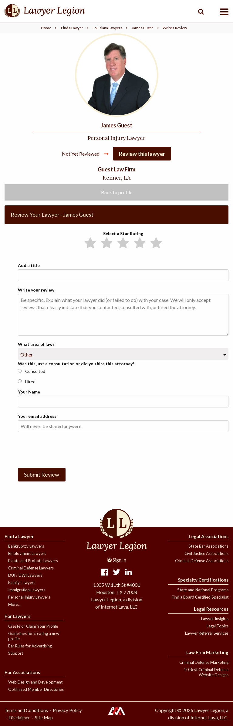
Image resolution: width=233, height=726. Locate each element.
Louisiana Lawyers (107, 27)
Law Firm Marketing (207, 652)
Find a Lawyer (72, 27)
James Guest (142, 27)
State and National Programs (202, 589)
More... (14, 604)
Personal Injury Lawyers (29, 597)
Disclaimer (19, 717)
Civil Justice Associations (206, 553)
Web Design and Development (35, 682)
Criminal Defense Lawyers (31, 568)
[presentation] (64, 449)
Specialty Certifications (203, 579)
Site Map (44, 717)
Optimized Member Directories (36, 689)
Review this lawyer (142, 153)
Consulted (31, 371)
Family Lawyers (21, 582)
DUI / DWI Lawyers (25, 575)
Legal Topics (217, 625)
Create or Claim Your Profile (33, 626)
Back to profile (116, 192)
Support (15, 653)
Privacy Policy (67, 710)
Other (26, 354)
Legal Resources (211, 609)
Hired (26, 381)
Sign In (116, 559)
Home (46, 27)
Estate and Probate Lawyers (33, 560)
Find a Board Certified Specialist (200, 597)
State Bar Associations (208, 546)
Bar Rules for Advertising (30, 645)
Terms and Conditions (26, 710)
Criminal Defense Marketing (203, 662)
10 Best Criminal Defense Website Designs (206, 672)
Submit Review (41, 474)
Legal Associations (208, 536)
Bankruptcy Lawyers (26, 546)
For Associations (22, 672)
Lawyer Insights (214, 618)
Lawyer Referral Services (206, 633)
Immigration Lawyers (26, 589)
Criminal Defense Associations (201, 560)
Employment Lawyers (27, 553)
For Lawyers (17, 616)
